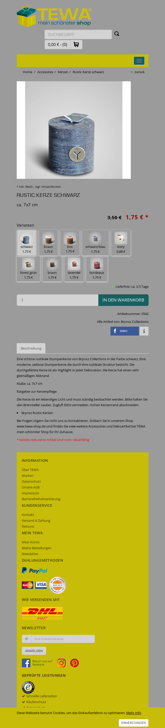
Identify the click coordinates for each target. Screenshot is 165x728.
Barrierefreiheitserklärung (41, 499)
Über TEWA (30, 469)
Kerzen (63, 72)
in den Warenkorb (123, 300)
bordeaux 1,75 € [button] (96, 269)
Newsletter (30, 553)
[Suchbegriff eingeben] (78, 34)
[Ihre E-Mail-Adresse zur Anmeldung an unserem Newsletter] (63, 639)
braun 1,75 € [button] (48, 243)
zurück (140, 72)
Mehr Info (133, 712)
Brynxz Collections (135, 321)
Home (27, 72)
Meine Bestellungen (36, 548)
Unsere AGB (31, 487)
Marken (27, 475)
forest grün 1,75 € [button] (28, 269)
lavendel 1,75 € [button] (74, 269)
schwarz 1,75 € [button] (26, 243)
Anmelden (34, 650)
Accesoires (45, 72)
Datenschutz (31, 481)
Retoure (28, 526)
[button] (76, 44)
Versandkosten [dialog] (51, 186)
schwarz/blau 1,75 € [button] (95, 243)
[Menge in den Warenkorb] (57, 300)
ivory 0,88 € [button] (121, 243)
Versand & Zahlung (36, 520)
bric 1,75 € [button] (70, 243)
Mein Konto (31, 542)
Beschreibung (31, 348)
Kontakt (28, 514)
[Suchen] (117, 33)
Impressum (30, 493)
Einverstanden (133, 723)
